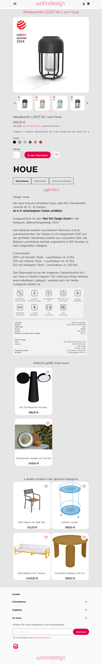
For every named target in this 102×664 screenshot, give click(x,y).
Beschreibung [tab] (22, 181)
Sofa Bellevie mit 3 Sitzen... (32, 573)
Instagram (15, 646)
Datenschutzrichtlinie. (42, 637)
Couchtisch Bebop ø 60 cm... (70, 573)
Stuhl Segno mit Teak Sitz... (32, 522)
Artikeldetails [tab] (40, 181)
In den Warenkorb (38, 155)
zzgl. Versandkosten (31, 125)
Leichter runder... (70, 522)
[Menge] (16, 155)
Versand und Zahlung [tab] (61, 181)
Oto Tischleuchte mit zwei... (33, 407)
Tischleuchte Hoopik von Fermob (33, 458)
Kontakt (16, 594)
